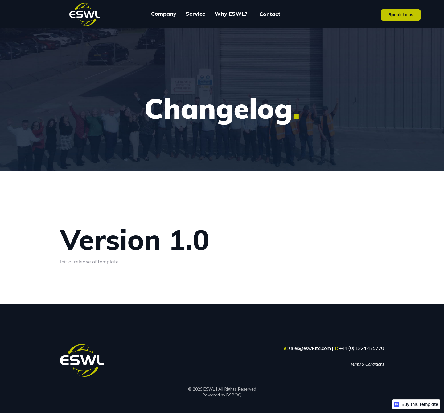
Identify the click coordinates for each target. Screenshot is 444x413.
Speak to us (400, 15)
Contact (269, 13)
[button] (164, 14)
